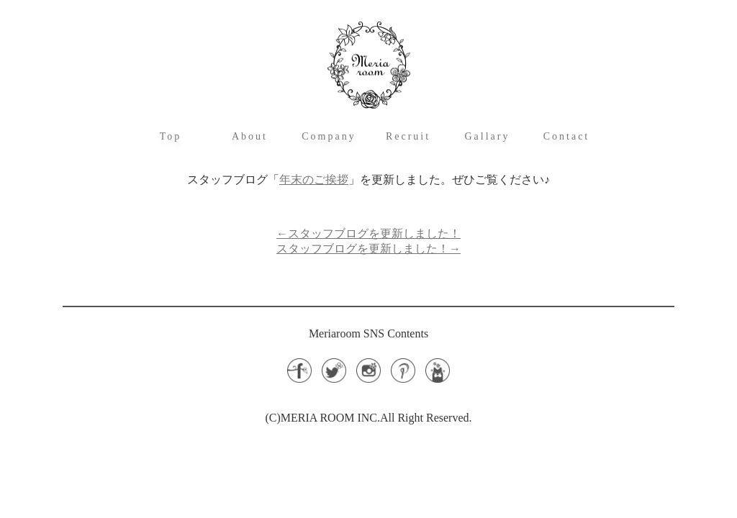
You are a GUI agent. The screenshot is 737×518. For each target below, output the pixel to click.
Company (329, 136)
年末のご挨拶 (313, 179)
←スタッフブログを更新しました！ (368, 233)
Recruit (408, 136)
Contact (566, 136)
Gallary (487, 136)
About (250, 136)
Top (171, 136)
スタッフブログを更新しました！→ (368, 248)
